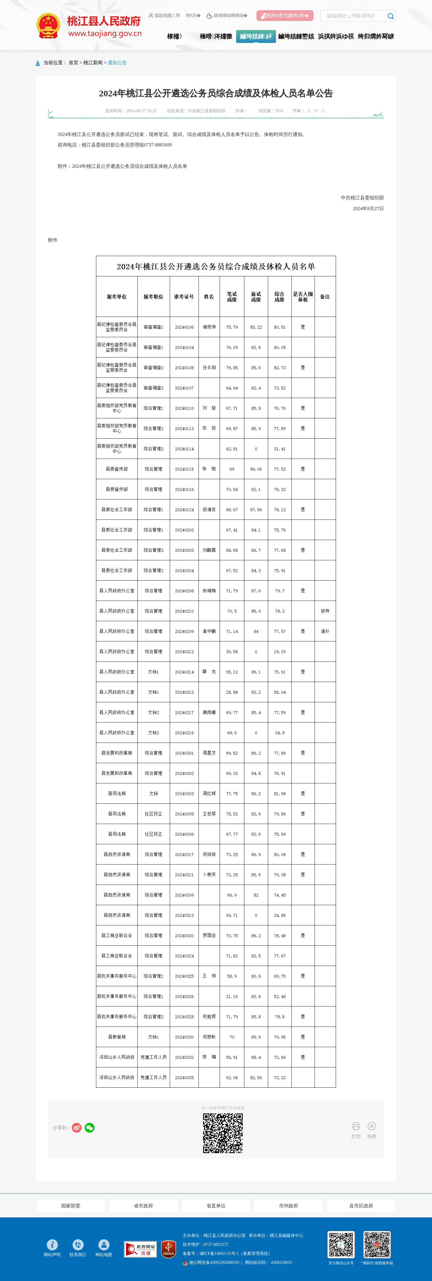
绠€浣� (193, 15)
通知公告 (117, 62)
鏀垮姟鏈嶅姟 (296, 36)
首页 (73, 62)
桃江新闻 (93, 62)
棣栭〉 (176, 36)
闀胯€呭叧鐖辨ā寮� (285, 16)
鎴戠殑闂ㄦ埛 (164, 15)
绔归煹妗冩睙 (376, 36)
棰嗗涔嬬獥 (216, 36)
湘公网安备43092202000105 (211, 1262)
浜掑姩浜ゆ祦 (336, 36)
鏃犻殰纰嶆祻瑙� (227, 16)
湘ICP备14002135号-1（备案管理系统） (236, 1253)
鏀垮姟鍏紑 (256, 36)
